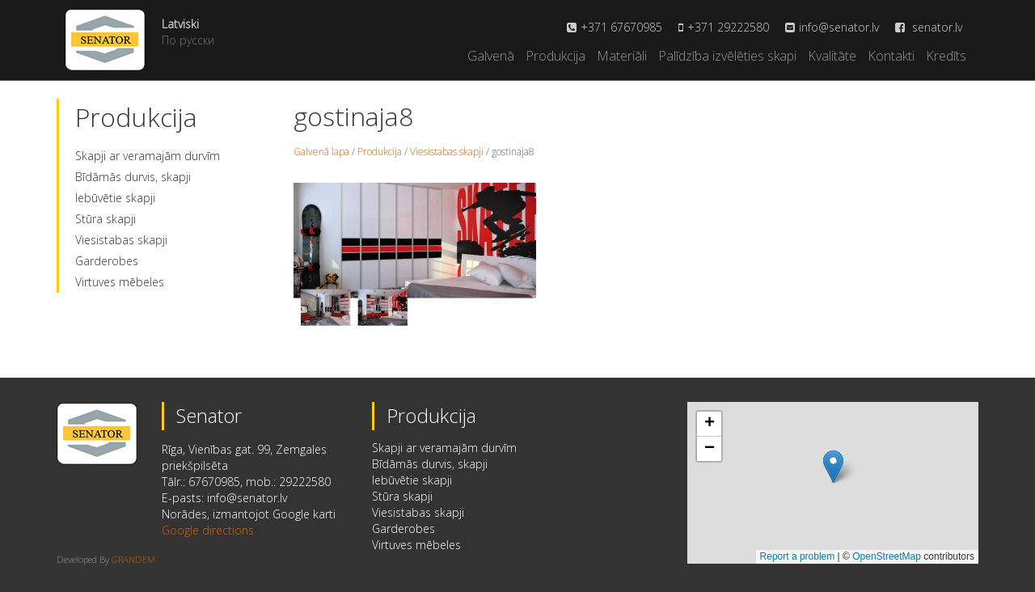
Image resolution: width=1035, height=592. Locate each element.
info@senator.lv (839, 27)
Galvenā (490, 56)
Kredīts (946, 56)
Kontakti (891, 56)
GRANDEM (133, 559)
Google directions (208, 530)
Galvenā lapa (321, 152)
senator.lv (928, 27)
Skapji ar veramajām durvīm (147, 155)
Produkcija (555, 56)
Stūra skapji (105, 218)
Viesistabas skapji (121, 239)
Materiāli (622, 56)
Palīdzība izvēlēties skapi (727, 56)
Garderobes (106, 261)
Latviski (180, 24)
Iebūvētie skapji (115, 197)
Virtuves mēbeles (119, 282)
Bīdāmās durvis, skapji (133, 176)
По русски (188, 40)
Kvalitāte (832, 56)
